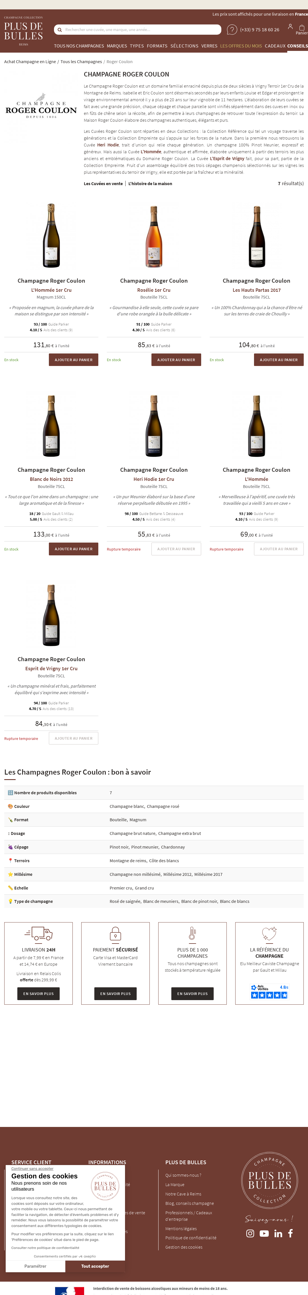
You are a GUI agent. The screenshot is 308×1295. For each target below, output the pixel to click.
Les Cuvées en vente (103, 183)
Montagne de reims (128, 860)
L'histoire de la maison (150, 183)
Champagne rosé (163, 806)
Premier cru (121, 888)
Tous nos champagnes (79, 46)
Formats (157, 46)
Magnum (138, 819)
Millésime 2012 (177, 874)
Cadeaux (275, 46)
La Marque (174, 1184)
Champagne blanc (127, 806)
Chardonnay (173, 847)
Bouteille (118, 819)
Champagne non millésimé (135, 874)
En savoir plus (38, 993)
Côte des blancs (164, 860)
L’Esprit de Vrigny (227, 158)
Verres (209, 46)
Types (137, 46)
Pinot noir (119, 847)
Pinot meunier (144, 847)
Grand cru (144, 888)
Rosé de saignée (125, 901)
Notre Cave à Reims (183, 1194)
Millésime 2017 (208, 874)
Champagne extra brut (179, 833)
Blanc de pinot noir (199, 901)
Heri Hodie (107, 145)
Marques (117, 46)
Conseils (297, 46)
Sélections (184, 46)
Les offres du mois (241, 46)
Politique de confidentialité (191, 1237)
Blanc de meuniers (160, 901)
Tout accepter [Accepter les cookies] (46, 1266)
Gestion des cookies (183, 1247)
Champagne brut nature (132, 833)
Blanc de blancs (234, 901)
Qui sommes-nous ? (183, 1175)
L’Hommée (151, 151)
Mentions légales (181, 1228)
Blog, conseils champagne (189, 1203)
